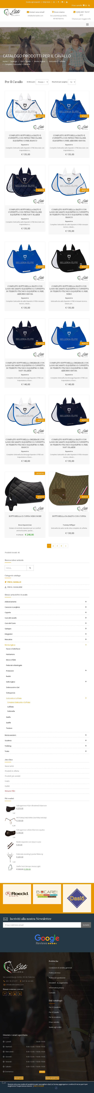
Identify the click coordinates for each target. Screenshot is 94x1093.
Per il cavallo (25, 61)
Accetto (19, 1078)
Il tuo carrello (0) (79, 5)
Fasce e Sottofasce (13, 649)
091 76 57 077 (11, 981)
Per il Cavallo (54, 1012)
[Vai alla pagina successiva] (65, 546)
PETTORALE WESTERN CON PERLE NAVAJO (31, 818)
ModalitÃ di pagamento (58, 983)
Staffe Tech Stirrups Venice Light (28, 866)
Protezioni (46, 670)
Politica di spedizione (57, 978)
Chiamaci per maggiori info (81, 19)
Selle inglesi (46, 681)
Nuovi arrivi (9, 766)
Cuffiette (10, 707)
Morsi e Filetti (11, 660)
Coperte (46, 612)
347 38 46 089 (27, 981)
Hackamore (10, 654)
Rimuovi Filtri (10, 791)
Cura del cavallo (46, 618)
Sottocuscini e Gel (12, 687)
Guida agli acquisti (33, 2)
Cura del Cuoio (46, 623)
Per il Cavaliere (54, 1007)
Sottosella (11, 711)
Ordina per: (31, 81)
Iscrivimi (86, 925)
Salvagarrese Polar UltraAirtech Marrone (31, 805)
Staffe (8, 717)
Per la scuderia (54, 1017)
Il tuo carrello (54, 1022)
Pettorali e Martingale (14, 665)
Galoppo (46, 628)
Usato (7, 781)
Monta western (46, 735)
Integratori (46, 634)
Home (5, 61)
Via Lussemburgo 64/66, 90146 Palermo (19, 977)
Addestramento (46, 601)
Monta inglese (39, 61)
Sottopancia (10, 693)
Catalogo (13, 61)
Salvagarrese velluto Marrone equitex (30, 830)
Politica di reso (54, 973)
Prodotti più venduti (12, 776)
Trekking (46, 746)
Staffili (8, 723)
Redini (8, 676)
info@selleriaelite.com (35, 16)
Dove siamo (59, 12)
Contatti (52, 993)
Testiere (9, 728)
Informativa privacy (56, 988)
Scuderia (46, 740)
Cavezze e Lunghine (46, 607)
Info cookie (39, 1086)
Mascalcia (46, 639)
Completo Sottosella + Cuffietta (17, 64)
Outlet (7, 786)
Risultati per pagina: (60, 81)
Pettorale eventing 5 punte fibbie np (29, 854)
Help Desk (46, 2)
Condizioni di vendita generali (60, 968)
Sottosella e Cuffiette (57, 61)
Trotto (46, 751)
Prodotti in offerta (12, 771)
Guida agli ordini (55, 1027)
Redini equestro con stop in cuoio (28, 842)
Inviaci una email (36, 12)
